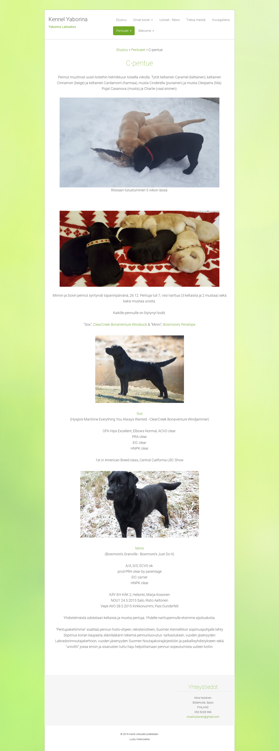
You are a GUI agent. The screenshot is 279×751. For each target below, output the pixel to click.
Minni (139, 548)
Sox (140, 414)
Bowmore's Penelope (179, 325)
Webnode (141, 739)
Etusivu (122, 50)
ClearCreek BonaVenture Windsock (120, 325)
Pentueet (138, 50)
